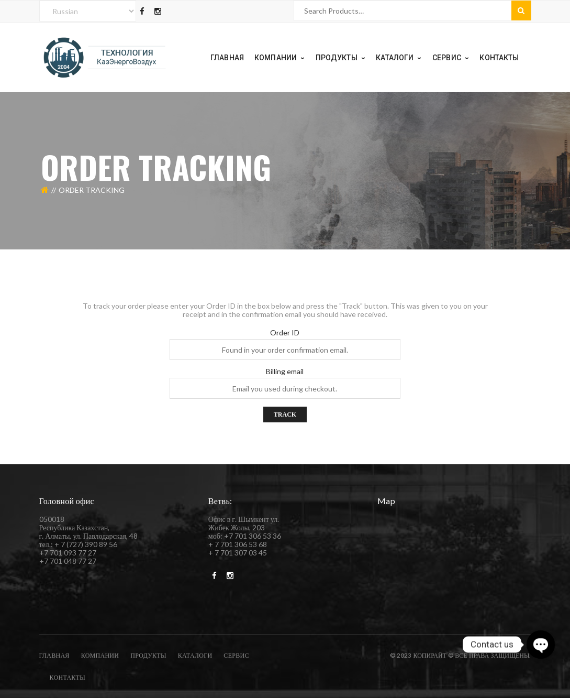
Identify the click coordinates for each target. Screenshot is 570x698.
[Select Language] (87, 11)
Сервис (236, 655)
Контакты (67, 677)
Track (285, 414)
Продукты (148, 655)
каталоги (195, 655)
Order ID (284, 332)
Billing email (285, 371)
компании (100, 655)
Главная (54, 655)
